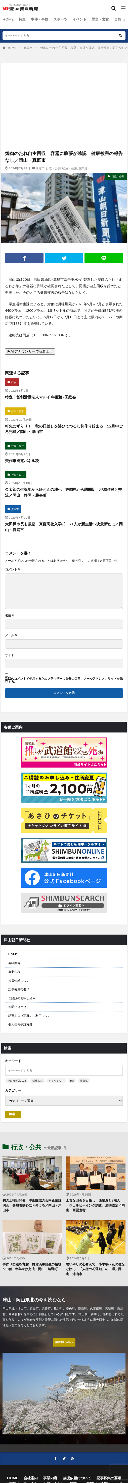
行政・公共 (53, 168)
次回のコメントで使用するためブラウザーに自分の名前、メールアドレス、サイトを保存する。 (64, 680)
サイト (9, 655)
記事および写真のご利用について (31, 1015)
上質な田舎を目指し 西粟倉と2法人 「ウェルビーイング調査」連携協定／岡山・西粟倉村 (95, 1205)
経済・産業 (69, 168)
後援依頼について (20, 980)
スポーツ (60, 19)
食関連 (83, 168)
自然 (117, 19)
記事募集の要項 (18, 989)
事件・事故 (39, 19)
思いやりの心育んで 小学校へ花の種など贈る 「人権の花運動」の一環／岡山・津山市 (95, 1269)
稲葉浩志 (37, 1080)
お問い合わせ (17, 1007)
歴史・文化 (100, 19)
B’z (72, 1080)
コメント (13, 569)
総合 (13, 382)
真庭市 (28, 48)
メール (11, 635)
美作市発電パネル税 (22, 460)
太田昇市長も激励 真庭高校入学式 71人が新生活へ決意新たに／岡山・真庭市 (64, 527)
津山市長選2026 (17, 1080)
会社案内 (14, 963)
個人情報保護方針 (20, 1024)
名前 (10, 615)
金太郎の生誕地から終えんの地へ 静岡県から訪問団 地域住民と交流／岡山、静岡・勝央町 (63, 492)
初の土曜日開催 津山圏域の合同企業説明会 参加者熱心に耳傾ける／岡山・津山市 (32, 1205)
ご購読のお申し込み (21, 998)
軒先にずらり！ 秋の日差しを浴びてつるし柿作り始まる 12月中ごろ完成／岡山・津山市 (64, 429)
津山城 (84, 1080)
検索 (12, 1114)
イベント (79, 19)
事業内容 (14, 972)
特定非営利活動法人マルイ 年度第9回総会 (40, 397)
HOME (8, 19)
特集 (22, 19)
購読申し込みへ (64, 1342)
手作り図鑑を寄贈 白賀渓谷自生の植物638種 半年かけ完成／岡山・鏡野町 (32, 1266)
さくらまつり (56, 1080)
